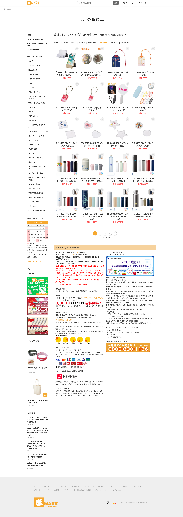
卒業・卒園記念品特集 (35, 193)
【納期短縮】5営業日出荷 (63, 320)
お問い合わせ (117, 490)
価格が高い (125, 42)
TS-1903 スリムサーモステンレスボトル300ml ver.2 (117, 205)
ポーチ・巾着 (32, 131)
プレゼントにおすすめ (35, 173)
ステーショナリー (34, 144)
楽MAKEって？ (46, 486)
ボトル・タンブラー (34, 107)
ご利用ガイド (75, 486)
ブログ (47, 490)
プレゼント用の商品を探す (36, 39)
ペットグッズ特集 (34, 188)
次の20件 (115, 233)
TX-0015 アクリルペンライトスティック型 (117, 98)
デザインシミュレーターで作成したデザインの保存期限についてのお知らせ (37, 419)
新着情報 (37, 490)
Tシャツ (31, 83)
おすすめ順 (64, 42)
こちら (77, 252)
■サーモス (32, 273)
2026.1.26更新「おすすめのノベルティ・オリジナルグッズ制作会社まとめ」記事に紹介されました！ (37, 431)
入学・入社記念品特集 (35, 197)
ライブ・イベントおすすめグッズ (36, 178)
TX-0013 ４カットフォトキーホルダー (143, 98)
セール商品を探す (33, 49)
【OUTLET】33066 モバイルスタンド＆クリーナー (67, 63)
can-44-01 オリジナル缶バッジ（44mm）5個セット (92, 63)
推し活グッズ (32, 70)
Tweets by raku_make (35, 261)
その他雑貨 (32, 120)
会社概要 (56, 490)
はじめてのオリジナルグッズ (37, 167)
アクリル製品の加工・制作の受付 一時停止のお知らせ (37, 455)
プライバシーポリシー (101, 490)
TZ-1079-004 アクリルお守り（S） (143, 63)
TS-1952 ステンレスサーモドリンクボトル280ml (67, 169)
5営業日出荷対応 (34, 79)
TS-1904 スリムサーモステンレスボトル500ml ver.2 (92, 205)
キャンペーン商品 (34, 65)
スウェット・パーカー (35, 92)
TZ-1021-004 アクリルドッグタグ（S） (92, 98)
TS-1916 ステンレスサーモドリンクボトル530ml (143, 169)
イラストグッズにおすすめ (37, 210)
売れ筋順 (82, 42)
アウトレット (32, 206)
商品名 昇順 (92, 42)
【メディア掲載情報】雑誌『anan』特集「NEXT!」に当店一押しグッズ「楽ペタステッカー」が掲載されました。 (37, 444)
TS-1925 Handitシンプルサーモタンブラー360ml (92, 169)
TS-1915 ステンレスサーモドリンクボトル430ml (67, 205)
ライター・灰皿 (33, 140)
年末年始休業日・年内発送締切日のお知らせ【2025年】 (37, 464)
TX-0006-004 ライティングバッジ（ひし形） (67, 134)
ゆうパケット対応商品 (35, 158)
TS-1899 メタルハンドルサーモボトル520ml (143, 205)
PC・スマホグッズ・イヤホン (36, 126)
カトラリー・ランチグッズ (36, 136)
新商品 (9, 9)
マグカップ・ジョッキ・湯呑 (37, 103)
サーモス (31, 153)
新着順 (73, 42)
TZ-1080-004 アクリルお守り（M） (117, 63)
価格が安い (114, 42)
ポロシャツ (32, 87)
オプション (31, 162)
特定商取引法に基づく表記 (82, 490)
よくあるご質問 (136, 486)
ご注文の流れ (114, 486)
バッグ (30, 111)
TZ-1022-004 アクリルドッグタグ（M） (67, 98)
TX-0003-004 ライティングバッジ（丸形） (143, 134)
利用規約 (66, 490)
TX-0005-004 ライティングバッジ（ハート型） (92, 134)
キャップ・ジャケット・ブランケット (36, 97)
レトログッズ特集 (34, 184)
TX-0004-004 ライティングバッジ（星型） (117, 134)
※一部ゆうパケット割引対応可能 (92, 298)
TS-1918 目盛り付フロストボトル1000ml (117, 169)
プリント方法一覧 (61, 486)
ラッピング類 (32, 149)
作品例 (125, 486)
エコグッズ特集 (33, 202)
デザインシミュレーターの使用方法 (94, 486)
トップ (36, 486)
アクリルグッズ (33, 116)
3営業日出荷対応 (34, 74)
